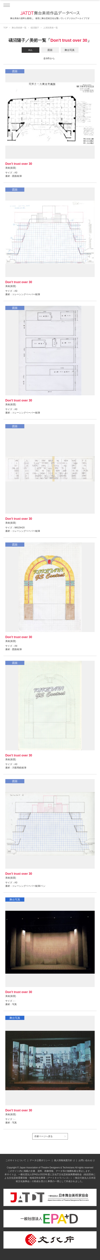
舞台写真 (70, 50)
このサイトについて (16, 1160)
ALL (30, 50)
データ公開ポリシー (40, 1160)
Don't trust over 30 (68, 40)
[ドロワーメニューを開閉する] (6, 5)
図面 (50, 50)
